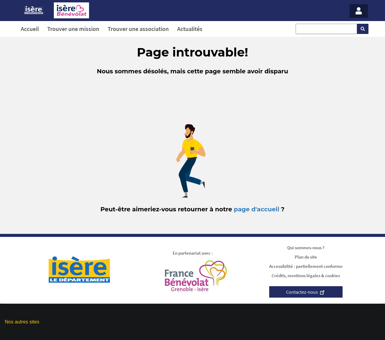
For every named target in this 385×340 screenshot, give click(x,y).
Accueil (30, 28)
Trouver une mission (73, 28)
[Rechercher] (362, 29)
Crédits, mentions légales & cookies (306, 275)
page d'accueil (256, 209)
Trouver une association (138, 28)
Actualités (189, 28)
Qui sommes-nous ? (306, 247)
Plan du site (306, 257)
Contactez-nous (306, 292)
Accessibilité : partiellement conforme (306, 266)
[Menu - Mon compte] (358, 11)
